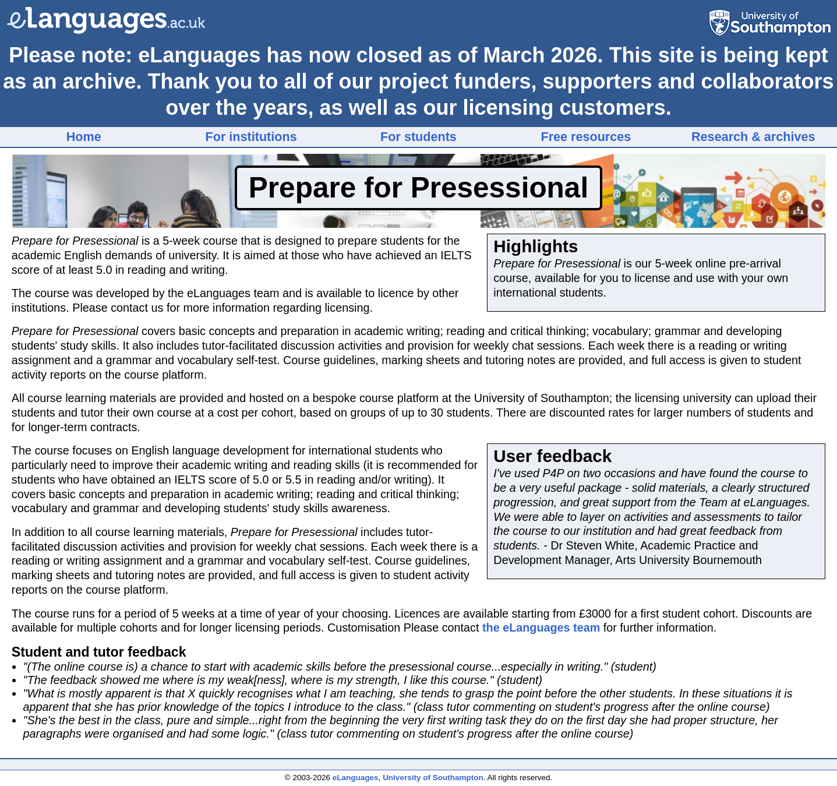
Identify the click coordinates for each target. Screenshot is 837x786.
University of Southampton (433, 777)
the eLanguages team (541, 627)
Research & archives (753, 136)
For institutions (251, 136)
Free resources (586, 136)
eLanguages (356, 777)
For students (418, 136)
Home (83, 136)
